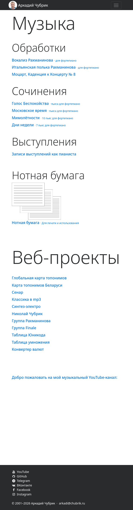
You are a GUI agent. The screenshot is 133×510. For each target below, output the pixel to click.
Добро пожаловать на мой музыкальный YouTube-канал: (64, 377)
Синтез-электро (26, 306)
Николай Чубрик (27, 313)
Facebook (21, 490)
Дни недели (39, 124)
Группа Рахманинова (31, 320)
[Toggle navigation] (116, 5)
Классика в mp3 (26, 299)
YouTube (20, 472)
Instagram (22, 494)
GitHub (19, 476)
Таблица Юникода (28, 334)
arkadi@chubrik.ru (72, 503)
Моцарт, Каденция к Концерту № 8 (44, 74)
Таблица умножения (31, 342)
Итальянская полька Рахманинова (55, 67)
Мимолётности (42, 117)
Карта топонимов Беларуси (37, 285)
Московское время (45, 110)
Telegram (21, 481)
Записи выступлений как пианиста (44, 153)
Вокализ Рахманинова (44, 60)
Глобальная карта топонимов (39, 277)
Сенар (17, 292)
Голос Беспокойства (46, 103)
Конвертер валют (28, 349)
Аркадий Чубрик (28, 5)
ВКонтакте (22, 485)
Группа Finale (24, 327)
